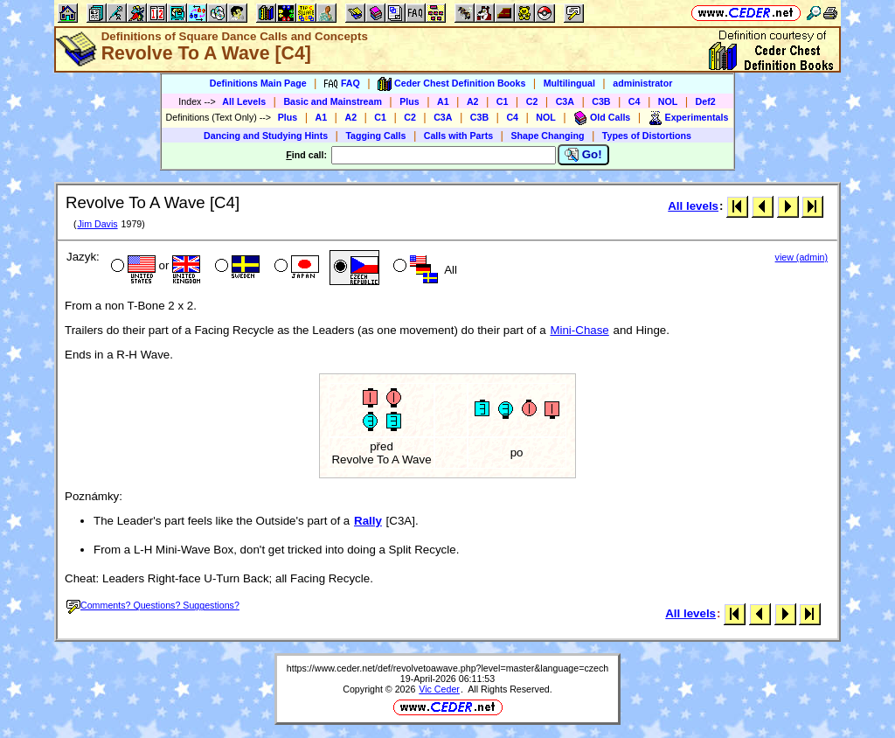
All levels (693, 205)
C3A (565, 101)
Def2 (706, 101)
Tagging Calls (375, 135)
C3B (601, 101)
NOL (668, 101)
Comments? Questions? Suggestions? (152, 605)
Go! (583, 155)
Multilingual (569, 83)
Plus (409, 101)
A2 (473, 101)
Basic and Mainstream (332, 101)
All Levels (244, 101)
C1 (502, 101)
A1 (443, 101)
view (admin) (801, 257)
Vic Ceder (439, 689)
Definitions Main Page (258, 83)
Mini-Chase (579, 330)
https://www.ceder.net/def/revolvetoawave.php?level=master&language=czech (447, 668)
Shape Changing (547, 135)
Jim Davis (97, 224)
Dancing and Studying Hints (266, 135)
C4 (634, 101)
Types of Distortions (646, 135)
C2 (532, 101)
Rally (368, 520)
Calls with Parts (458, 135)
